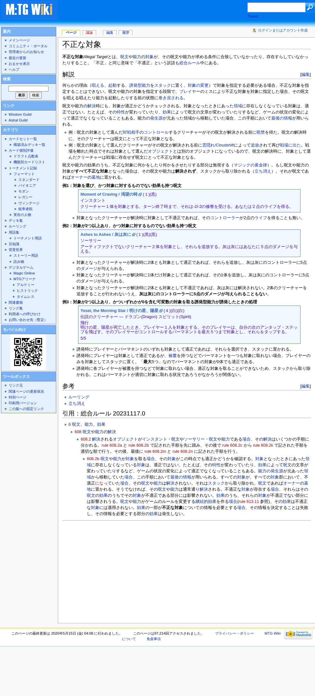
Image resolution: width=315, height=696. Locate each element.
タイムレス (25, 297)
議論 (89, 32)
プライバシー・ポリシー (234, 633)
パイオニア (27, 185)
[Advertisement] (159, 11)
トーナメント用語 (28, 238)
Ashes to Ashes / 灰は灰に (105, 234)
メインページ (19, 40)
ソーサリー (194, 439)
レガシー (25, 197)
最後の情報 (281, 118)
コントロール (156, 132)
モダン (23, 191)
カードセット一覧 (23, 139)
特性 (121, 112)
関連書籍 (16, 302)
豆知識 (14, 244)
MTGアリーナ (25, 279)
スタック (162, 85)
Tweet (253, 16)
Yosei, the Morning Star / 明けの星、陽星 (119, 310)
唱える (98, 85)
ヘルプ (14, 69)
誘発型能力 (139, 85)
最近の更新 (17, 58)
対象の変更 (198, 85)
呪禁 (260, 132)
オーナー (79, 177)
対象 (149, 57)
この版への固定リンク (26, 409)
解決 (91, 106)
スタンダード (29, 180)
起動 (112, 85)
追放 (255, 145)
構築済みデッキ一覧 (29, 145)
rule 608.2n (183, 451)
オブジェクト (160, 151)
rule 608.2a (112, 445)
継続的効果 (205, 501)
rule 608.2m (155, 451)
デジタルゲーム (21, 267)
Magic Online (24, 273)
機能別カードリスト (29, 162)
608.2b (93, 459)
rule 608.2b (139, 445)
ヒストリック (27, 290)
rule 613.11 (249, 501)
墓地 (96, 177)
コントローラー (224, 218)
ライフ (261, 218)
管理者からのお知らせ (26, 52)
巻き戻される (171, 98)
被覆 (172, 355)
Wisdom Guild (20, 114)
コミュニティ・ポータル (28, 46)
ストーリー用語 (26, 255)
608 (78, 432)
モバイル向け (14, 330)
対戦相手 (131, 132)
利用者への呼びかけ (24, 314)
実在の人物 (22, 215)
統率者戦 (25, 209)
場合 (246, 439)
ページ (71, 32)
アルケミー (25, 285)
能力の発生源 (270, 471)
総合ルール (189, 63)
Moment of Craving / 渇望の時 (108, 194)
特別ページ (17, 397)
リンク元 (16, 385)
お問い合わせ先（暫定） (28, 320)
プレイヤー (189, 91)
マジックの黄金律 (250, 165)
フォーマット (24, 174)
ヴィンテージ (29, 203)
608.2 (86, 439)
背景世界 (16, 250)
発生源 (156, 118)
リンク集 (16, 308)
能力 (137, 57)
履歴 (125, 32)
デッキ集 (16, 220)
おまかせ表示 (19, 64)
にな (99, 483)
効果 (167, 112)
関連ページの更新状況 (26, 391)
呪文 (124, 57)
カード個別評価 (21, 150)
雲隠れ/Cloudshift (218, 145)
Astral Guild (18, 120)
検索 (7, 79)
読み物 (19, 261)
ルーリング (78, 397)
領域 (238, 106)
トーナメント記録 (23, 168)
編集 (306, 74)
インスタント (154, 439)
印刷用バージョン (23, 403)
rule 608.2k (263, 445)
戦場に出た (290, 145)
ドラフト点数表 (26, 156)
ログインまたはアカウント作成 (283, 30)
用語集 (14, 232)
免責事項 (154, 639)
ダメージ (89, 268)
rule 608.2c (232, 445)
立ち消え (263, 171)
